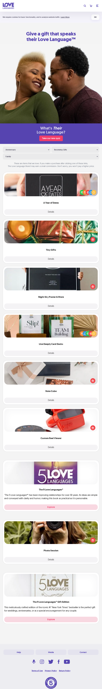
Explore (51, 507)
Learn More (65, 17)
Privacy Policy (51, 670)
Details (51, 212)
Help (19, 652)
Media (51, 652)
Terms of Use (37, 670)
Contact (83, 652)
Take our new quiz (51, 138)
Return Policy (64, 670)
